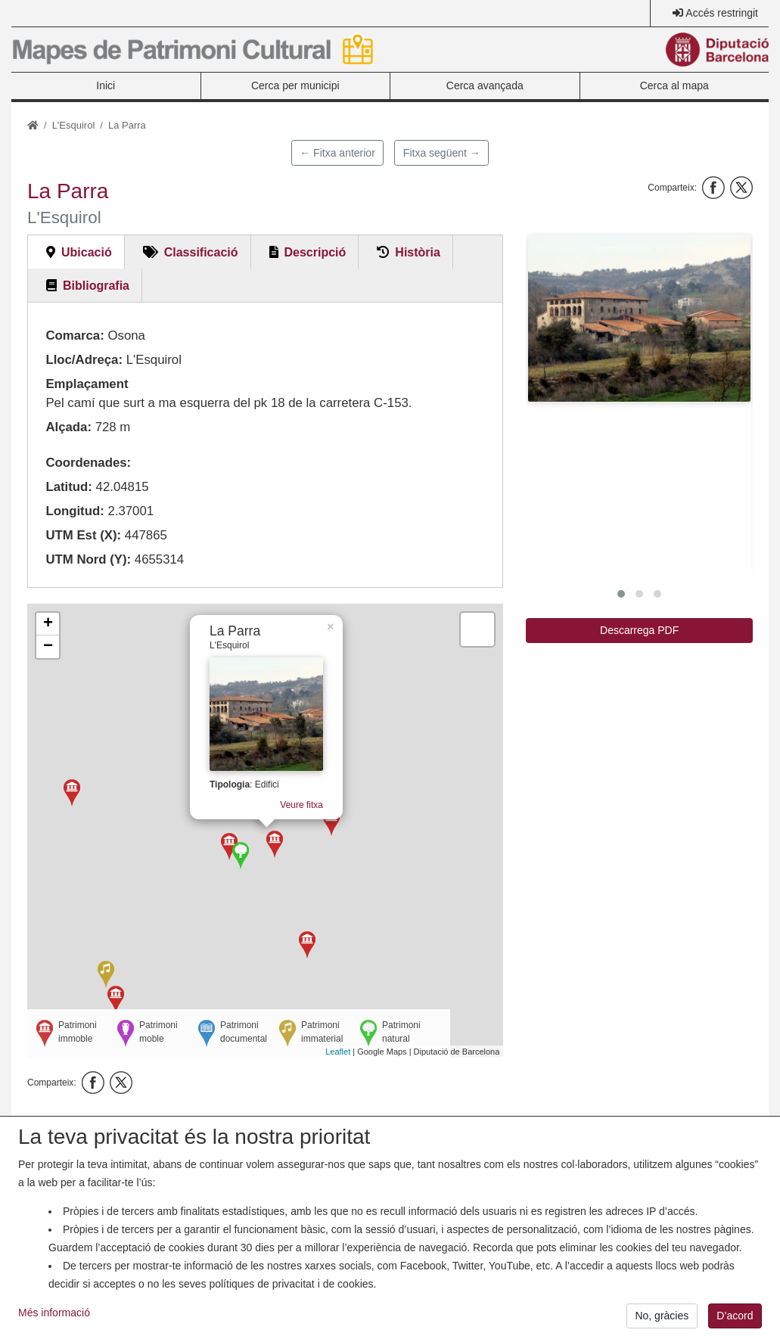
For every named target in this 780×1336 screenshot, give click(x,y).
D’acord (734, 1322)
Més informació (54, 1319)
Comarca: (74, 335)
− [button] (48, 646)
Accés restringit (721, 13)
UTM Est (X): (83, 535)
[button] (639, 318)
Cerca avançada (485, 85)
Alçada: (68, 427)
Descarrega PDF (639, 630)
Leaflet (337, 1051)
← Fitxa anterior (337, 153)
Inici (105, 85)
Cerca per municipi (295, 85)
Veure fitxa (303, 801)
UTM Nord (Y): (88, 559)
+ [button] (48, 624)
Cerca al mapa (674, 85)
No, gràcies (661, 1322)
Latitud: (68, 487)
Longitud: (74, 511)
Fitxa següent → (441, 153)
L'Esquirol (73, 125)
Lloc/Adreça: (84, 360)
